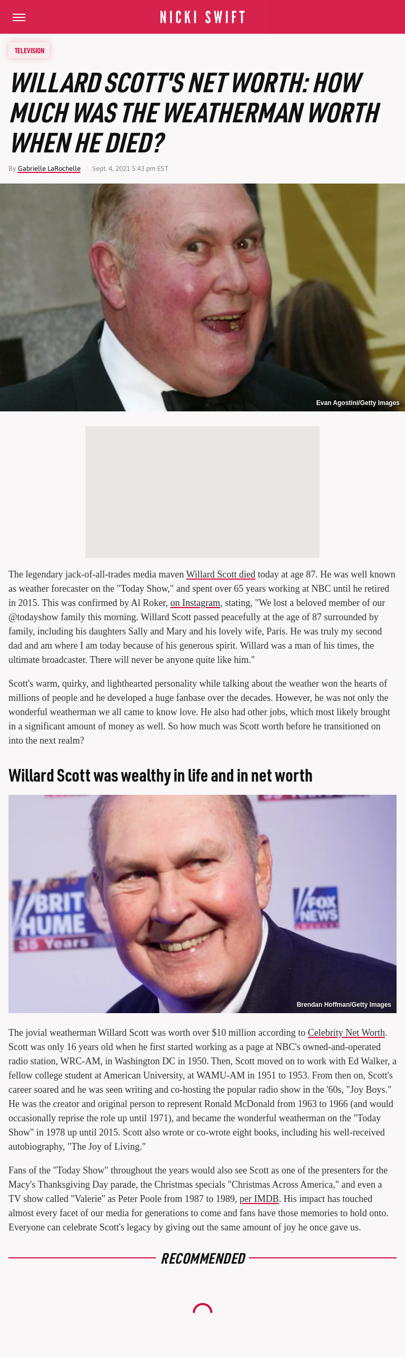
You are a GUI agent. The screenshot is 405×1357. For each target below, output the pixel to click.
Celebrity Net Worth (346, 1032)
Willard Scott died (220, 574)
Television (29, 50)
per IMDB (259, 1199)
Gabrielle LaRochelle (49, 168)
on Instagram (195, 603)
